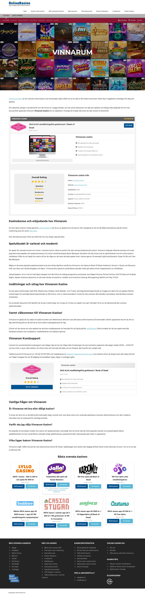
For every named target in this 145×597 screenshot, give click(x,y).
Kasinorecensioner (51, 566)
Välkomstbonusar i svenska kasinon (53, 576)
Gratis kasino (129, 11)
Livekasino (116, 11)
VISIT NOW (128, 125)
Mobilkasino (48, 561)
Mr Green (15, 566)
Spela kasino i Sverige (117, 569)
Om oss (112, 547)
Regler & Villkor (33, 130)
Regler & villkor (25, 482)
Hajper (14, 547)
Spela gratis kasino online (86, 564)
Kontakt (113, 550)
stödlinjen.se (81, 580)
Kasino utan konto (37, 11)
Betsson (15, 556)
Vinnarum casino (15, 98)
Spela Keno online (50, 564)
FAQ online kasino (83, 553)
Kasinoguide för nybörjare (86, 547)
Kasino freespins (102, 11)
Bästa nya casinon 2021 (52, 547)
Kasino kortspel (82, 566)
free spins (33, 231)
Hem (25, 11)
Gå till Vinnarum (32, 387)
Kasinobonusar (86, 11)
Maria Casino (16, 553)
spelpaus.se (62, 490)
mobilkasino (91, 328)
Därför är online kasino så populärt (122, 566)
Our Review (31, 486)
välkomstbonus (45, 228)
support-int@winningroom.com (79, 354)
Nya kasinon (72, 11)
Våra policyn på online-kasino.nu (122, 553)
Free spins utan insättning (54, 550)
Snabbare (15, 550)
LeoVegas (15, 569)
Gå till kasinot (18, 486)
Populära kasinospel (51, 569)
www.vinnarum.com (42, 160)
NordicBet (15, 564)
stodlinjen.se (56, 492)
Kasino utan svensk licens (86, 561)
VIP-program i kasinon (52, 572)
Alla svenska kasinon (56, 11)
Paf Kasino (15, 561)
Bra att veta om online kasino (88, 550)
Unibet (14, 558)
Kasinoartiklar (82, 558)
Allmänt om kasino (84, 556)
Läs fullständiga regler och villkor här (58, 489)
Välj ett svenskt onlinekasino (120, 564)
